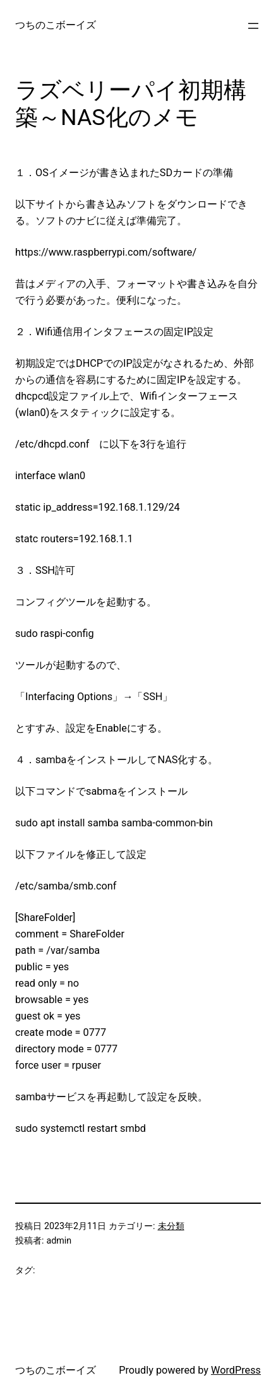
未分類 (171, 1226)
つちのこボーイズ (55, 25)
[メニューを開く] (253, 25)
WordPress (236, 1370)
